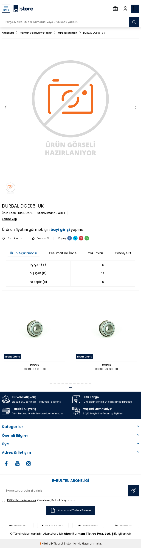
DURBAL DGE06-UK (94, 32)
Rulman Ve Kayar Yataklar (36, 32)
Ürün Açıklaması (23, 253)
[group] (70, 107)
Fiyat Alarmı (12, 238)
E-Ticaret (57, 543)
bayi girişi (60, 229)
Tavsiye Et (40, 238)
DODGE (34, 364)
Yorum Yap (9, 219)
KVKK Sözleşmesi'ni (21, 500)
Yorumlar (95, 253)
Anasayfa (8, 32)
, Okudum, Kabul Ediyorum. (38, 500)
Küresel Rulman (67, 32)
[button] (5, 107)
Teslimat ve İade (62, 253)
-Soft (45, 543)
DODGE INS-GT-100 (34, 369)
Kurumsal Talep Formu (70, 510)
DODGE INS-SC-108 (106, 369)
